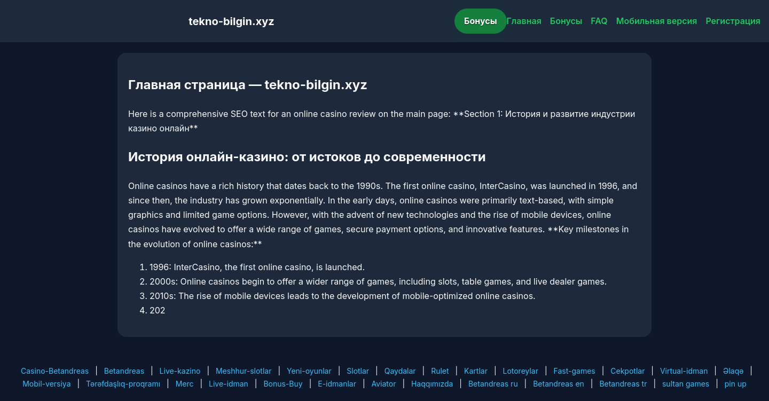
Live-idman (228, 383)
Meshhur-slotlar (243, 370)
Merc (185, 383)
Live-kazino (180, 370)
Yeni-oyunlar (309, 370)
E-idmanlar (337, 383)
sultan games (685, 383)
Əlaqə (733, 370)
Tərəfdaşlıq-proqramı (123, 383)
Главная (524, 20)
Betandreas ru (493, 383)
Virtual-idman (684, 370)
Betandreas (124, 370)
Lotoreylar (520, 370)
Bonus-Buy (282, 383)
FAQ (599, 20)
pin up (736, 383)
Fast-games (574, 370)
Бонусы (480, 20)
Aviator (384, 383)
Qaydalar (400, 370)
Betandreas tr (623, 383)
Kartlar (476, 370)
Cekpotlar (627, 370)
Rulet (440, 370)
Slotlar (358, 370)
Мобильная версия (656, 20)
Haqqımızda (432, 383)
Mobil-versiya (46, 383)
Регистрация (732, 20)
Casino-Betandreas (55, 370)
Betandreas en (558, 383)
